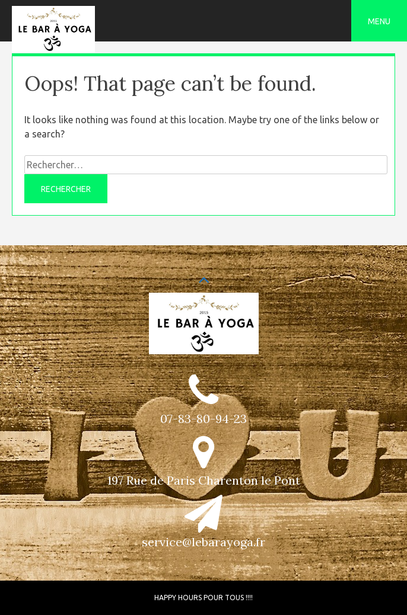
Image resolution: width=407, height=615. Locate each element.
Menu (379, 21)
